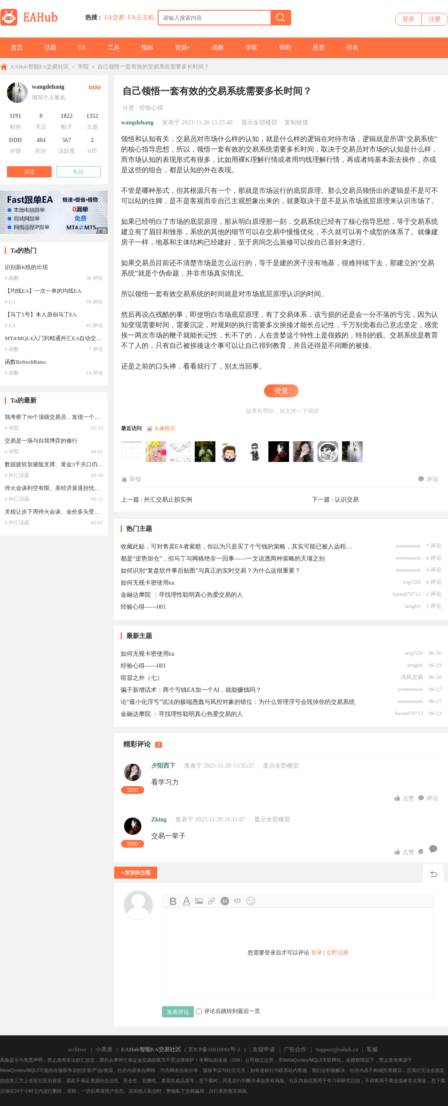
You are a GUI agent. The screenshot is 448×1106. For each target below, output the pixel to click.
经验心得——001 (143, 607)
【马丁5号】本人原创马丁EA (41, 314)
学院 (252, 47)
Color (186, 901)
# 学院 (12, 428)
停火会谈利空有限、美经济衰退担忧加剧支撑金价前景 (72, 488)
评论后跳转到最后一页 (228, 1011)
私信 (78, 172)
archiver (77, 1049)
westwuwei (408, 545)
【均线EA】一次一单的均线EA (43, 291)
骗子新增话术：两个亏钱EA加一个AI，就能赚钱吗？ (191, 690)
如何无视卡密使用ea (147, 582)
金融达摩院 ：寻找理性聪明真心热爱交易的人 (182, 595)
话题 (50, 47)
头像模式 (164, 428)
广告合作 (295, 1049)
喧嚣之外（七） (142, 678)
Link (212, 901)
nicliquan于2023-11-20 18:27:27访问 (230, 452)
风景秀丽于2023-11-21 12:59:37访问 (181, 452)
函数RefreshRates (25, 362)
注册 (435, 19)
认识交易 (347, 499)
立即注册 (337, 952)
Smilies (250, 901)
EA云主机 (141, 17)
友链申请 (263, 1049)
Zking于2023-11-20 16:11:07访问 (279, 452)
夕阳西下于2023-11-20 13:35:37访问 (303, 452)
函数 (218, 47)
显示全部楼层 (259, 122)
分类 (128, 108)
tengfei (412, 606)
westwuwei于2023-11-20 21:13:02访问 (205, 452)
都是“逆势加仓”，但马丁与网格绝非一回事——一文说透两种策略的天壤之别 (223, 558)
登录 (408, 19)
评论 (428, 479)
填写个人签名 (48, 97)
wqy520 (412, 582)
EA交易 (114, 17)
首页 (17, 47)
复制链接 (296, 122)
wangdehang (137, 122)
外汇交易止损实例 (168, 499)
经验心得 (151, 108)
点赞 (405, 798)
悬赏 (319, 47)
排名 (352, 47)
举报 (131, 479)
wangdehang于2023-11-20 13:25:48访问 (353, 452)
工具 (114, 47)
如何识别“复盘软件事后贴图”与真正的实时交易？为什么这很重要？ (211, 570)
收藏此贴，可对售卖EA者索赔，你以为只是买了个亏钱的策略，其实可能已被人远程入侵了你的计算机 (239, 546)
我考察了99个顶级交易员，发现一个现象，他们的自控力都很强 (83, 417)
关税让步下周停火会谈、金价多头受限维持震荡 (63, 511)
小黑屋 (104, 1049)
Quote (225, 901)
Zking (159, 819)
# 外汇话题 (17, 475)
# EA (10, 302)
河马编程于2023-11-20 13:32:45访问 (328, 452)
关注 (29, 172)
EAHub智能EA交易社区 (40, 66)
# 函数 (12, 278)
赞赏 (281, 390)
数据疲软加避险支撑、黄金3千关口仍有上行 (59, 464)
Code (237, 901)
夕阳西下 (163, 765)
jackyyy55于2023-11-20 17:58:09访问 (254, 452)
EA (82, 47)
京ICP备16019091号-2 (214, 1049)
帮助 (285, 47)
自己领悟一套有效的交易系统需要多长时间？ (153, 66)
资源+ (182, 47)
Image (199, 901)
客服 (372, 1049)
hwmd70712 (406, 594)
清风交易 (412, 677)
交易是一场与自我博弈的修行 (41, 440)
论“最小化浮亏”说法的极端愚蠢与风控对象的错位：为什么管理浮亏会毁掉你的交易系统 (238, 702)
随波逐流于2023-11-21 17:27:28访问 (156, 452)
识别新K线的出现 (26, 267)
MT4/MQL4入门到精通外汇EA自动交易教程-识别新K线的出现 (81, 338)
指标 (147, 47)
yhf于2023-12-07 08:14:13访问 (132, 452)
